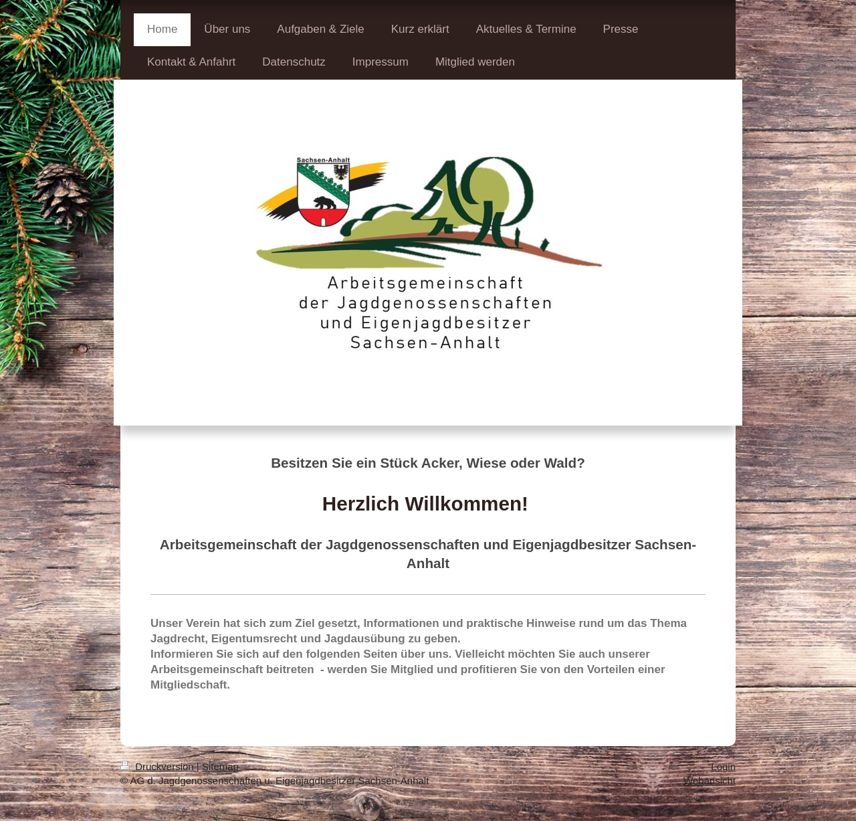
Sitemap (220, 766)
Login (723, 766)
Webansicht (709, 780)
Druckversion (158, 766)
